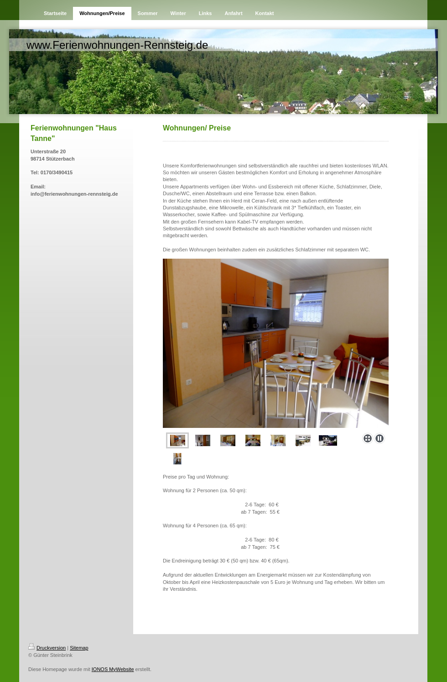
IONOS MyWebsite (113, 669)
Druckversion (47, 648)
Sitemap (79, 648)
